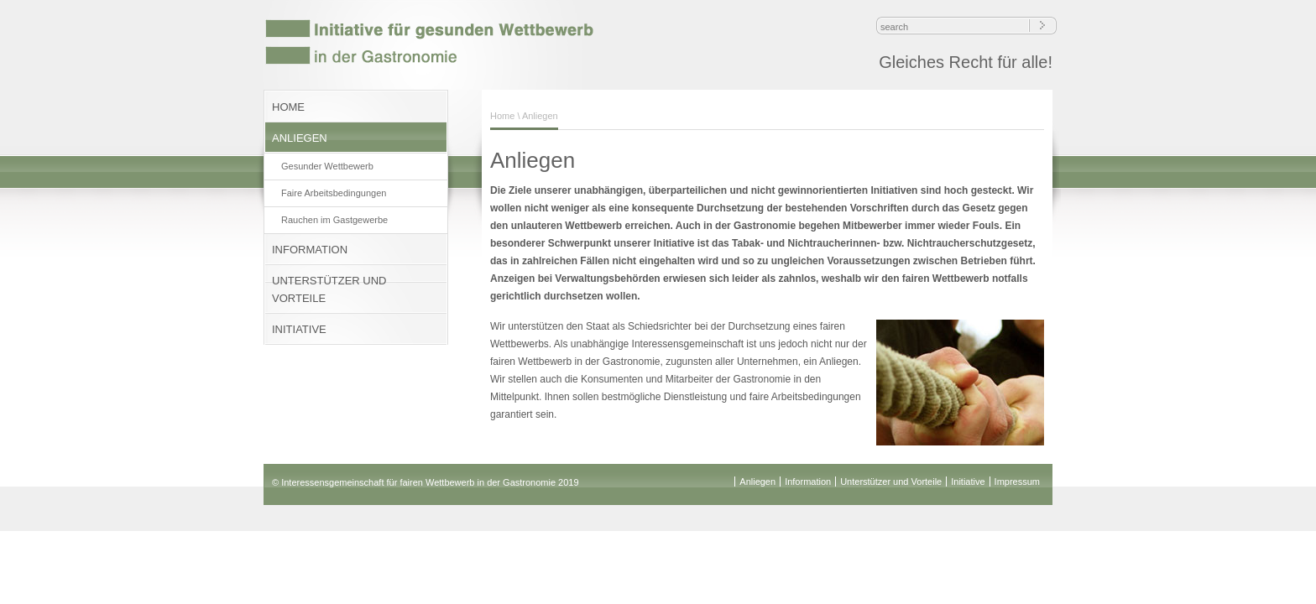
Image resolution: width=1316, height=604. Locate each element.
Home (502, 116)
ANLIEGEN (299, 138)
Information (808, 481)
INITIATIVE (299, 329)
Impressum (1017, 481)
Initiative (967, 481)
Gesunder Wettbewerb (327, 166)
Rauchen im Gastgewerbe (334, 220)
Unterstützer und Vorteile (891, 481)
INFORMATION (309, 249)
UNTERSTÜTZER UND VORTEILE (329, 289)
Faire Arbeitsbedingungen (333, 193)
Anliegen (757, 481)
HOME (288, 107)
